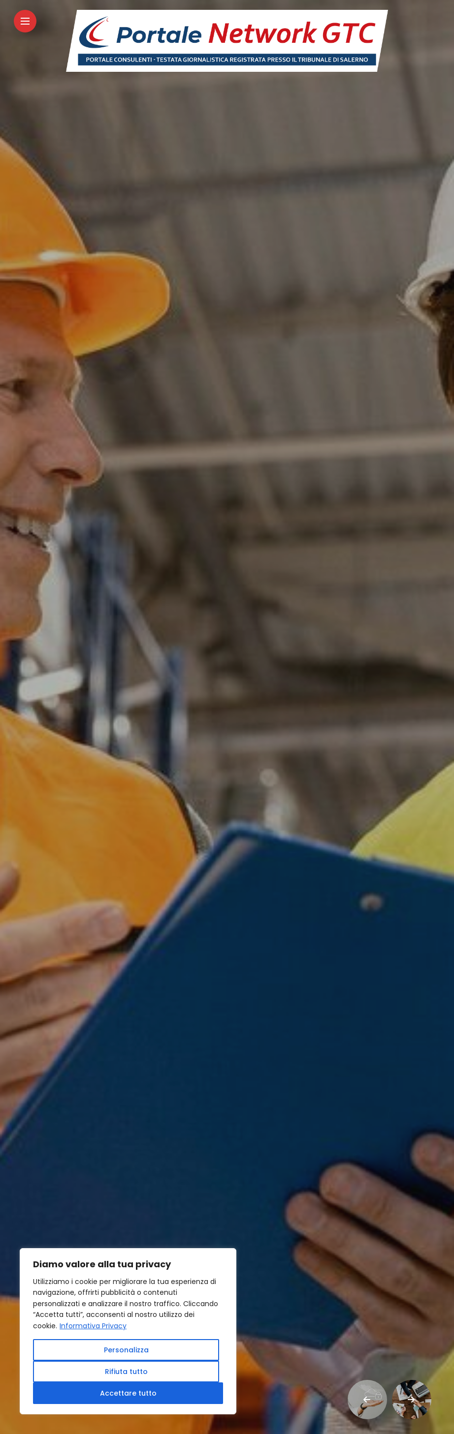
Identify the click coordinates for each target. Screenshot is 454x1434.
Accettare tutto (128, 1393)
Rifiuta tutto (126, 1371)
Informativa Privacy (93, 1326)
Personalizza (126, 1350)
